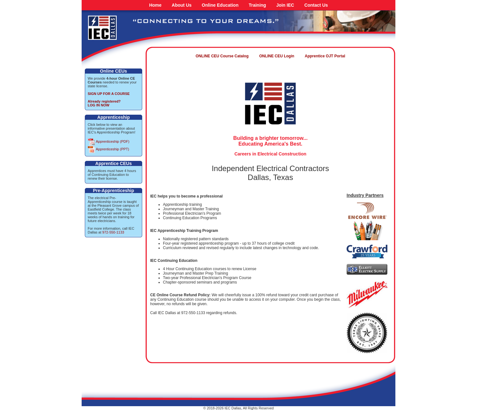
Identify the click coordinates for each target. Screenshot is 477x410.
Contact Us (316, 5)
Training (257, 5)
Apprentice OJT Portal (325, 56)
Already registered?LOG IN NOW (104, 103)
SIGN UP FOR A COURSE (109, 94)
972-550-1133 (113, 232)
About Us (182, 5)
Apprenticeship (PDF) (108, 141)
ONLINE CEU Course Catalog (222, 56)
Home (155, 5)
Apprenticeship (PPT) (108, 149)
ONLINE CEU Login (276, 56)
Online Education (220, 5)
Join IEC (285, 5)
